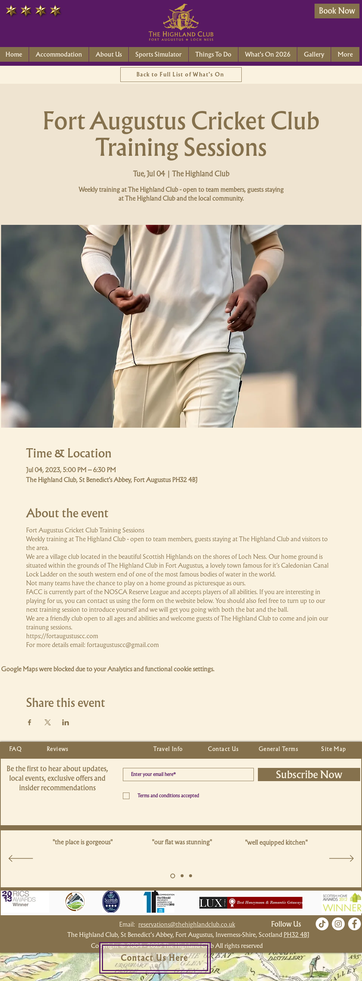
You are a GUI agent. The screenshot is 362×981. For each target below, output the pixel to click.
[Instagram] (338, 923)
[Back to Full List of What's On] (181, 74)
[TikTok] (322, 923)
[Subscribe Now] (309, 774)
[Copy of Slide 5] (182, 875)
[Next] (341, 859)
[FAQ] (16, 749)
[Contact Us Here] (155, 958)
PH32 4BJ (296, 934)
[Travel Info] (168, 749)
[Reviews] (58, 749)
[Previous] (20, 859)
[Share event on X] (47, 722)
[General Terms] (279, 749)
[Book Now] (337, 11)
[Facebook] (354, 923)
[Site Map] (334, 749)
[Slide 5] (172, 875)
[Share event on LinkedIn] (65, 722)
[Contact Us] (224, 749)
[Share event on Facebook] (29, 722)
